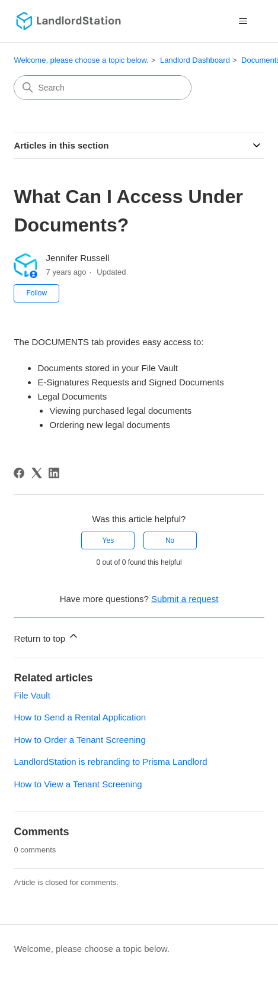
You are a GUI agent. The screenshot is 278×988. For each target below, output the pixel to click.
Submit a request (184, 599)
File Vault (32, 695)
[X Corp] (36, 473)
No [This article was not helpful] (169, 540)
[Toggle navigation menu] (243, 21)
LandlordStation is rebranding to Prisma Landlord (110, 762)
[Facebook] (19, 473)
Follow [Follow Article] (36, 293)
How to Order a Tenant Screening (79, 740)
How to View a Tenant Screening (78, 784)
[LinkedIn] (54, 473)
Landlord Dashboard (195, 60)
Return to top (46, 636)
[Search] (102, 87)
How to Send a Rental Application (80, 717)
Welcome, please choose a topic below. (81, 60)
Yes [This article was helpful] (108, 540)
